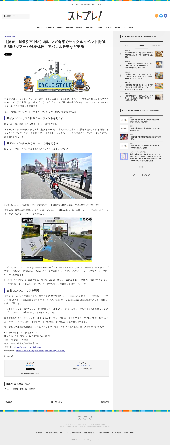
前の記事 (8, 402)
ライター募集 (116, 433)
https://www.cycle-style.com (27, 347)
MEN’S (117, 28)
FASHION (89, 28)
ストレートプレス (141, 174)
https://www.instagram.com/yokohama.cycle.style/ (40, 350)
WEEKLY (141, 45)
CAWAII (109, 28)
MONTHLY (156, 45)
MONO (60, 28)
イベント (7, 389)
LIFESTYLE (50, 28)
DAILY (127, 45)
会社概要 (39, 433)
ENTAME (69, 28)
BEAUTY (79, 28)
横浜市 (15, 389)
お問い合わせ (104, 433)
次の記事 (105, 402)
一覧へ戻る (56, 402)
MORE (141, 167)
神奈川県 (23, 389)
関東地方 (32, 389)
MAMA (99, 28)
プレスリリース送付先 (73, 433)
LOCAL (39, 28)
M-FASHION (128, 28)
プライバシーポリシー (53, 433)
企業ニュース (129, 433)
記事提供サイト (90, 433)
